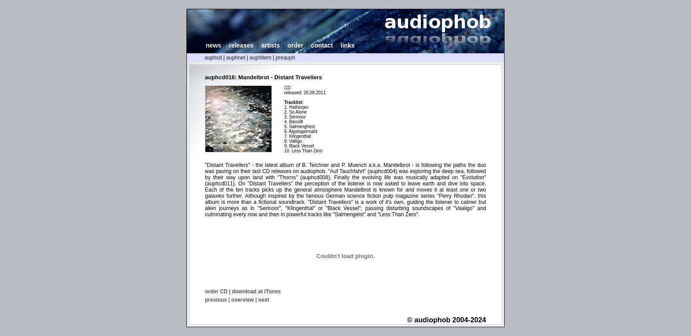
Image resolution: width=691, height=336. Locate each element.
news (213, 45)
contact (322, 45)
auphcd (213, 58)
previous (216, 300)
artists (270, 45)
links (348, 45)
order (295, 45)
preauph (285, 58)
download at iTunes (256, 291)
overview (242, 300)
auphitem (260, 58)
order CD (216, 291)
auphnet (235, 58)
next (263, 300)
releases (241, 45)
